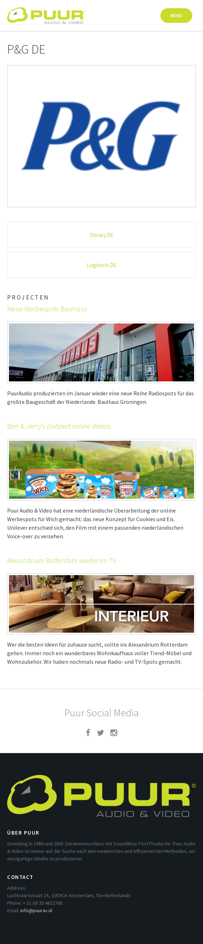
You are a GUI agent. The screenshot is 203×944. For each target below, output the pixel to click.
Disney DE (102, 234)
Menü (176, 16)
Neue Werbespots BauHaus (47, 308)
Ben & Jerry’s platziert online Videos (59, 425)
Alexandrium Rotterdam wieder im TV (61, 560)
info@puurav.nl (36, 910)
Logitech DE (102, 264)
